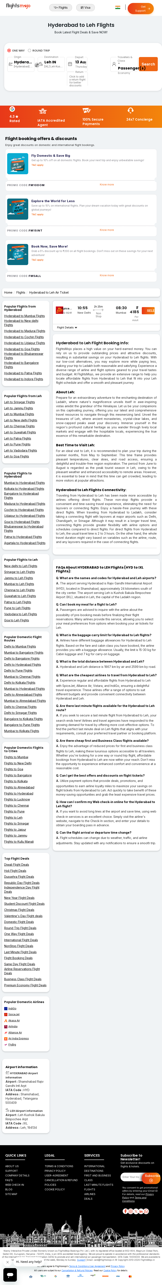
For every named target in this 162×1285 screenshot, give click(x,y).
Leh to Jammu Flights (18, 408)
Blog (8, 1189)
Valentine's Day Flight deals (23, 916)
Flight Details (67, 327)
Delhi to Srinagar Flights (20, 713)
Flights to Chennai (16, 805)
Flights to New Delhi (18, 763)
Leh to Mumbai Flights (19, 414)
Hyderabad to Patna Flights (23, 373)
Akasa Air (12, 1020)
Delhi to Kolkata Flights (19, 682)
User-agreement (56, 1175)
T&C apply (37, 164)
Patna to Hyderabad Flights (23, 537)
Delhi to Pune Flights (18, 670)
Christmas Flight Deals (19, 910)
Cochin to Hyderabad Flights (24, 510)
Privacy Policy (55, 1170)
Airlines (89, 1194)
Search (148, 64)
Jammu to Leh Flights (18, 578)
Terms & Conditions (59, 1166)
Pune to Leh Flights (17, 608)
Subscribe (152, 1178)
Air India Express (16, 1038)
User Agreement (97, 1266)
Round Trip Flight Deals (20, 928)
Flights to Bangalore (18, 775)
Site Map (11, 1194)
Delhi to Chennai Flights (20, 707)
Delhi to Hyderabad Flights (22, 664)
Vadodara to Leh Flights (20, 614)
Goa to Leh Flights (16, 620)
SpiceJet (12, 1014)
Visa (85, 7)
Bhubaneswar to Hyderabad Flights (23, 528)
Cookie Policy (55, 1189)
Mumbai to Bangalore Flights (23, 652)
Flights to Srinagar (16, 823)
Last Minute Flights (98, 1184)
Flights (61, 7)
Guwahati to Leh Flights (20, 596)
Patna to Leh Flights (17, 602)
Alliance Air (13, 1032)
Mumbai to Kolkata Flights (21, 731)
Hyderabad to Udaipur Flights (24, 343)
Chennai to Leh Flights (19, 590)
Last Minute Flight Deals (20, 952)
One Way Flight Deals (19, 934)
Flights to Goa (13, 769)
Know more (107, 184)
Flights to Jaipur (15, 829)
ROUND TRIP (39, 50)
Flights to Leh (13, 817)
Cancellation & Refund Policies (77, 1270)
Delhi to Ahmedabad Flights (23, 694)
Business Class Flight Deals (23, 979)
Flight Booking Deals (18, 958)
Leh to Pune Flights (17, 444)
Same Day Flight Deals (19, 964)
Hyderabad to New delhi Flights (21, 323)
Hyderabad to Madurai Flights (24, 331)
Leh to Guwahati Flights (20, 432)
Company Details (17, 1175)
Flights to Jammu (15, 835)
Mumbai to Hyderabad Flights (24, 483)
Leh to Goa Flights (16, 456)
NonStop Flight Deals (18, 946)
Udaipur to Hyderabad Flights (24, 515)
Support (11, 1170)
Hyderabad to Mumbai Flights (24, 316)
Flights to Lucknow (17, 799)
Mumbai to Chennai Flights (22, 676)
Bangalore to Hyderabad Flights (21, 496)
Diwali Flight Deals (16, 864)
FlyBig (10, 1044)
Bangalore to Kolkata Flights (23, 719)
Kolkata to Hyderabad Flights (24, 488)
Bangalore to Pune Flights (22, 725)
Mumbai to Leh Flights (19, 584)
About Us (12, 1166)
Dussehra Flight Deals (19, 876)
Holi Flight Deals (15, 871)
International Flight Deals (21, 940)
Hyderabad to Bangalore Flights (21, 365)
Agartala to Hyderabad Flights (25, 543)
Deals (88, 1198)
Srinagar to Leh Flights (19, 572)
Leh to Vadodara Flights (20, 450)
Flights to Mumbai (16, 757)
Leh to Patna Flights (17, 438)
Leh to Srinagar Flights (19, 402)
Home (8, 292)
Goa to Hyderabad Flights (22, 522)
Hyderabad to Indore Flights (23, 379)
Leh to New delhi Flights (20, 420)
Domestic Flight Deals (19, 922)
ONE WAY (16, 50)
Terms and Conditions (134, 1199)
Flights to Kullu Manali (19, 841)
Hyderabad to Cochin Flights (24, 337)
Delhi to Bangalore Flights (22, 658)
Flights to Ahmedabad (19, 787)
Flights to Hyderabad (18, 793)
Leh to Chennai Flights (19, 426)
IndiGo (10, 1008)
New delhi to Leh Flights (20, 566)
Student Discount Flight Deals (24, 903)
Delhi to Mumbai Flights (20, 646)
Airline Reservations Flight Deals (22, 971)
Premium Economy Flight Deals (25, 985)
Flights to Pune (14, 811)
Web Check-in (14, 1184)
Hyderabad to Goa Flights (22, 349)
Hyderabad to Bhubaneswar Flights (23, 356)
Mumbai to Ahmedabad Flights (25, 700)
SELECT (151, 310)
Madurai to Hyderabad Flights (24, 503)
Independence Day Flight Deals (21, 889)
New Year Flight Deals (19, 898)
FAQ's (9, 1180)
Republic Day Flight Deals (22, 883)
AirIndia (10, 1026)
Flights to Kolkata (16, 781)
